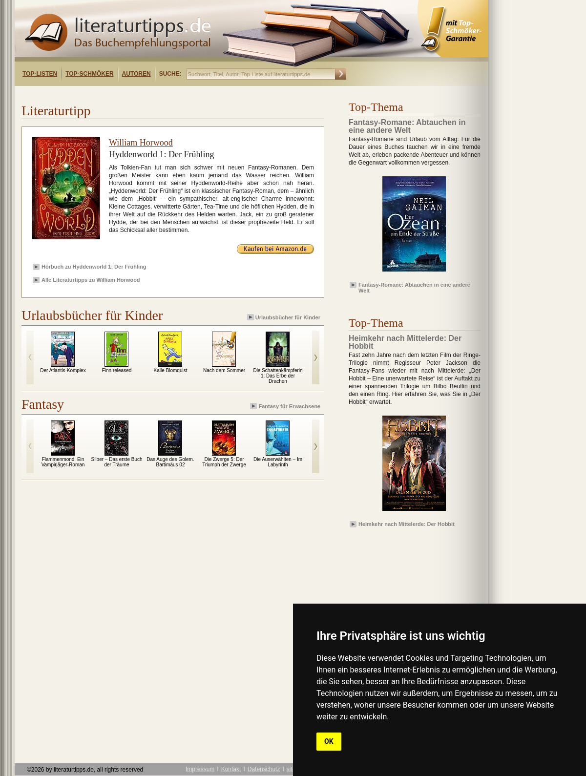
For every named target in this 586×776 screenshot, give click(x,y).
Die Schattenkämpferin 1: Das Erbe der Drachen (277, 376)
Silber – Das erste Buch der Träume (116, 462)
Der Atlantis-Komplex (62, 370)
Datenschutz (264, 769)
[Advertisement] (140, 94)
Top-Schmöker (89, 73)
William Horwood (141, 142)
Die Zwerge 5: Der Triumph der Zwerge (224, 462)
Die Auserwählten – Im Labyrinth (277, 462)
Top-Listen (39, 73)
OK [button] (329, 741)
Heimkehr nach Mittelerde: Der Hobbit (406, 524)
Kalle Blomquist (171, 370)
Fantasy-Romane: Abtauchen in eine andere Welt (414, 287)
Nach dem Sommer (224, 370)
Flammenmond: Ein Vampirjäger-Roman (63, 462)
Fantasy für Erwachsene (285, 406)
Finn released (117, 370)
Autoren (136, 73)
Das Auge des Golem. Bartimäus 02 (170, 462)
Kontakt (231, 769)
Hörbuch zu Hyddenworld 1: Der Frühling (94, 267)
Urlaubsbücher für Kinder (284, 317)
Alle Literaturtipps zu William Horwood (91, 280)
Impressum (200, 769)
